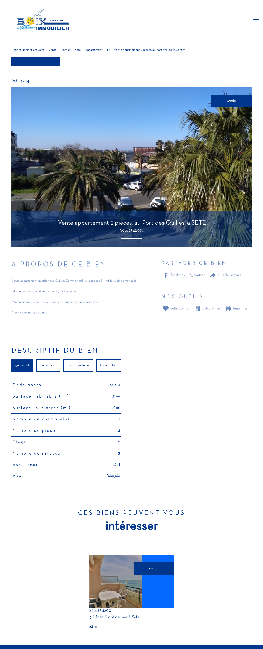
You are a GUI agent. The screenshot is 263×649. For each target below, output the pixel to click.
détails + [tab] (48, 365)
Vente (53, 50)
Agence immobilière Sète (28, 50)
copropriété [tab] (78, 365)
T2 (108, 50)
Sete (78, 50)
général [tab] (22, 365)
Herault (66, 50)
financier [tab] (108, 365)
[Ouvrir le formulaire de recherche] (242, 21)
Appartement (94, 50)
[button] (131, 238)
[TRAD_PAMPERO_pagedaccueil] (42, 32)
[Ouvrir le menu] (256, 21)
